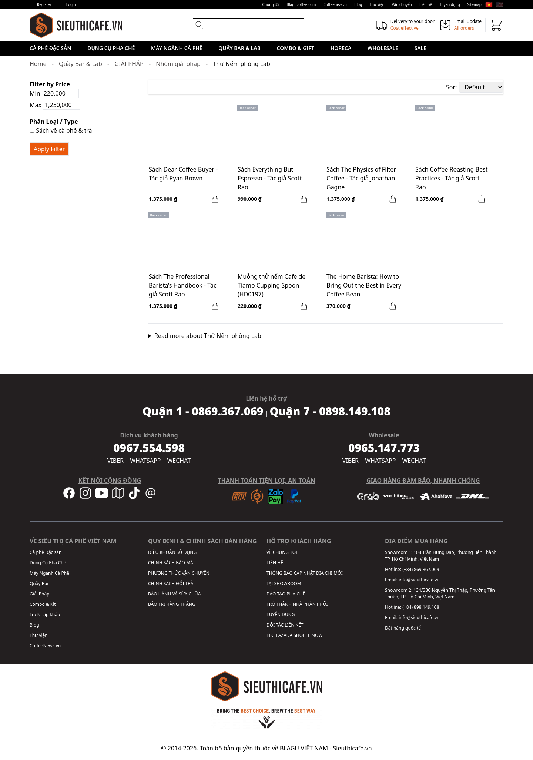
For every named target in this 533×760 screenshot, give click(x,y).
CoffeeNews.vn (45, 646)
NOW (317, 635)
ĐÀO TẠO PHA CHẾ (285, 594)
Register (44, 4)
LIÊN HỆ (274, 563)
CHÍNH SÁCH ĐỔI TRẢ (170, 583)
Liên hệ (425, 4)
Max (55, 105)
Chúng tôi (270, 4)
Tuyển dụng (449, 4)
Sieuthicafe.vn (352, 748)
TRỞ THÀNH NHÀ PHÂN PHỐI (297, 604)
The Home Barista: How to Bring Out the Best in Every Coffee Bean (363, 285)
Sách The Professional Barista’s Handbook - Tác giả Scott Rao (183, 285)
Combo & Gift (295, 48)
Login (71, 4)
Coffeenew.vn (335, 4)
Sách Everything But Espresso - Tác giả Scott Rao (270, 178)
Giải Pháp (40, 594)
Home (38, 64)
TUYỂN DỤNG (280, 614)
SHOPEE (302, 635)
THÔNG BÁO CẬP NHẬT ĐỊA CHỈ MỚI (304, 573)
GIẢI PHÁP (128, 64)
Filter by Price (50, 84)
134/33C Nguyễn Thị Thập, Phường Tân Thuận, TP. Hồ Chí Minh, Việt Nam (440, 593)
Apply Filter (49, 149)
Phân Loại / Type (54, 121)
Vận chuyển (402, 4)
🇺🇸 (499, 4)
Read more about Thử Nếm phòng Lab (207, 336)
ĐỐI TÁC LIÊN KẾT (284, 625)
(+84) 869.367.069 (420, 569)
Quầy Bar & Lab (239, 48)
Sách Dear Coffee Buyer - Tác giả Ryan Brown (183, 173)
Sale (421, 48)
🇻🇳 (489, 4)
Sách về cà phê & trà (61, 130)
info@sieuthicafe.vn (419, 580)
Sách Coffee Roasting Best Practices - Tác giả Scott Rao (451, 178)
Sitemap (474, 4)
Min (54, 93)
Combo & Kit (43, 604)
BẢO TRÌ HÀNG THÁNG (171, 604)
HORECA (341, 48)
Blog (358, 4)
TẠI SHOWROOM (283, 583)
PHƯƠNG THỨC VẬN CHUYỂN (178, 573)
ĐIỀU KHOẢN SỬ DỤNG (172, 552)
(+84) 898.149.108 (420, 607)
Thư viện (377, 4)
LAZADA (284, 635)
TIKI (270, 635)
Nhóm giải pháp (178, 64)
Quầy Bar (39, 583)
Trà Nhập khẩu (45, 614)
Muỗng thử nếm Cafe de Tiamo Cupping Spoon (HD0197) (271, 285)
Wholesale (383, 48)
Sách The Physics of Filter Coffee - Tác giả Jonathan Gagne (361, 178)
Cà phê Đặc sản (50, 48)
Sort (451, 87)
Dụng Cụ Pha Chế (111, 48)
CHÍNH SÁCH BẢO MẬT (171, 563)
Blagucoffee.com (301, 4)
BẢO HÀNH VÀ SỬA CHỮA (174, 594)
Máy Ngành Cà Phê (176, 48)
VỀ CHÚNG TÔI (281, 552)
